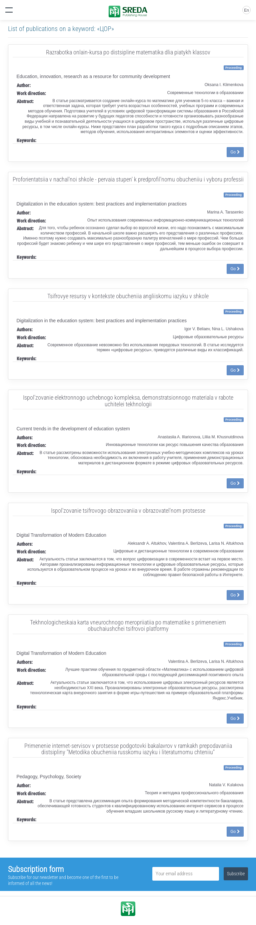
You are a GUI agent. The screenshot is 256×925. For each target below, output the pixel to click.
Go (235, 152)
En (246, 10)
